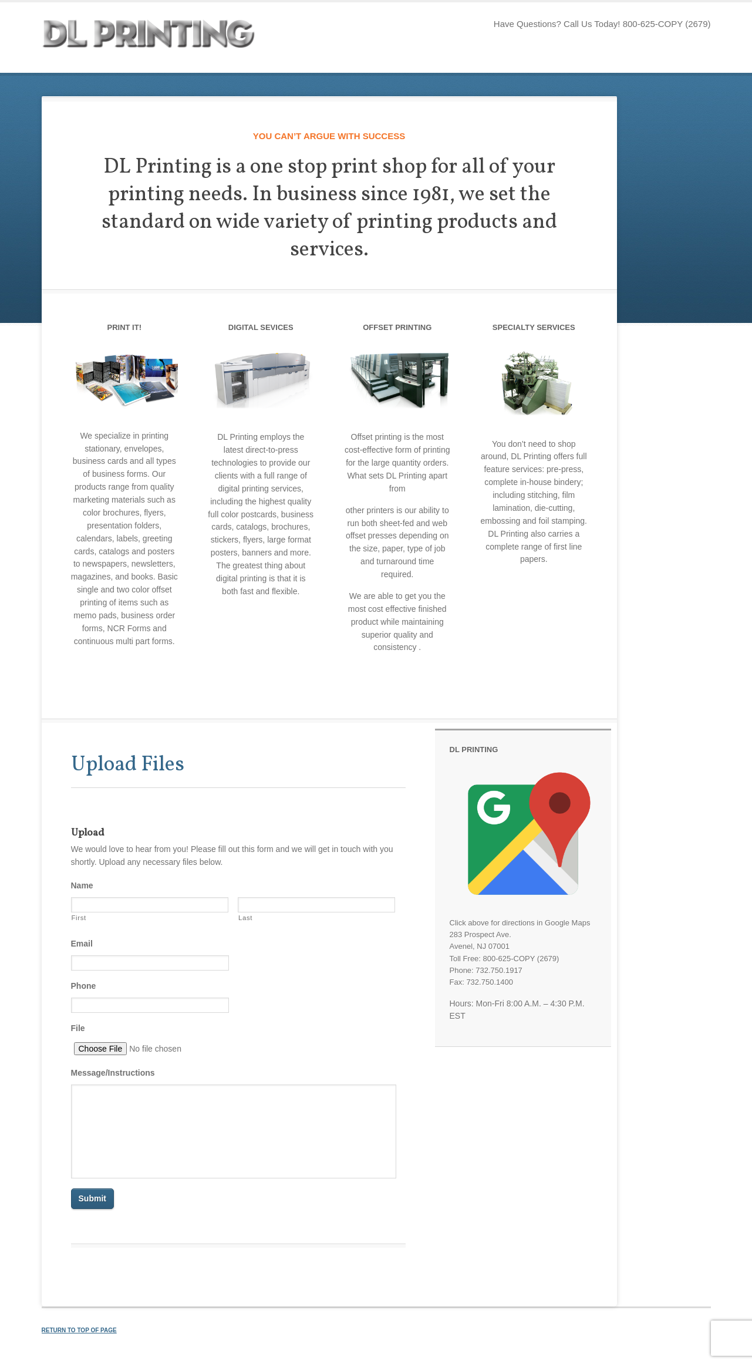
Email (82, 943)
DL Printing (159, 37)
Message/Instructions (113, 1072)
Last (245, 917)
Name (82, 885)
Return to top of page (79, 1330)
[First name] (150, 904)
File (78, 1028)
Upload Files (127, 765)
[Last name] (317, 904)
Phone (83, 986)
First (79, 917)
